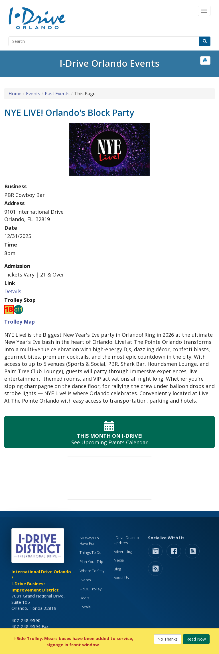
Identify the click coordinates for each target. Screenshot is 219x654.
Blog (117, 569)
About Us (121, 577)
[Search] (104, 41)
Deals (84, 597)
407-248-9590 (25, 620)
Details (12, 291)
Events (33, 93)
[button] (205, 60)
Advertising (123, 551)
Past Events (57, 93)
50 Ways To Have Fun (89, 540)
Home (15, 93)
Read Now (196, 639)
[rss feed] (155, 568)
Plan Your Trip (91, 561)
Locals (85, 606)
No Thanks (167, 639)
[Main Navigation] (204, 11)
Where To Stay (92, 570)
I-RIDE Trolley (91, 589)
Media (119, 560)
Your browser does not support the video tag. (109, 478)
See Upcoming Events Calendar (109, 432)
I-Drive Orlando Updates (126, 540)
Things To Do (91, 552)
